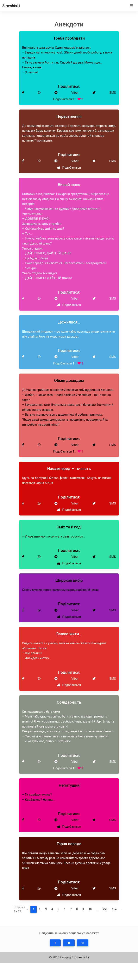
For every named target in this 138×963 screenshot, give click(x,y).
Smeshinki (11, 5)
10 (90, 909)
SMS (112, 92)
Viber (74, 92)
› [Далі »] (121, 909)
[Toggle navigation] (132, 5)
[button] (55, 942)
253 (105, 909)
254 (114, 909)
